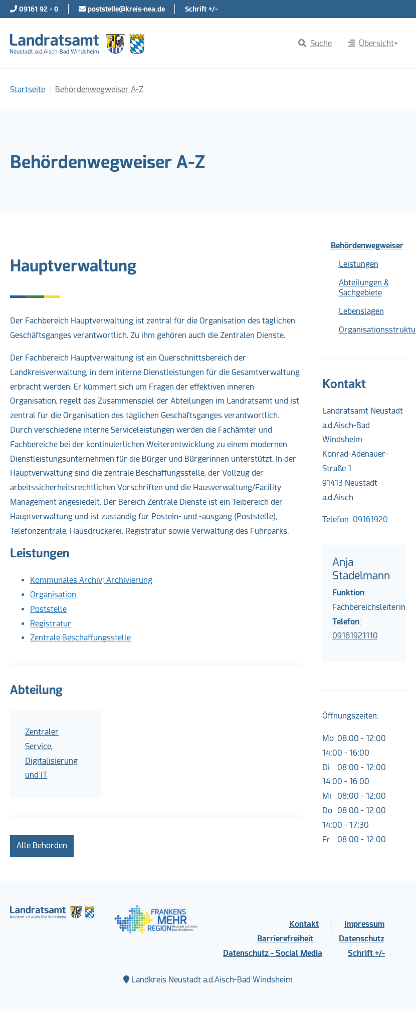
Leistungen (358, 264)
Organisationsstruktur (372, 329)
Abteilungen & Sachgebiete (364, 287)
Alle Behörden (42, 845)
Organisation (53, 594)
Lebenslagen (361, 311)
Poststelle (48, 609)
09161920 (370, 519)
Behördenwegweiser (367, 245)
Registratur (50, 623)
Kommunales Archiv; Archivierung (91, 580)
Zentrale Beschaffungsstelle (80, 637)
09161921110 (355, 635)
